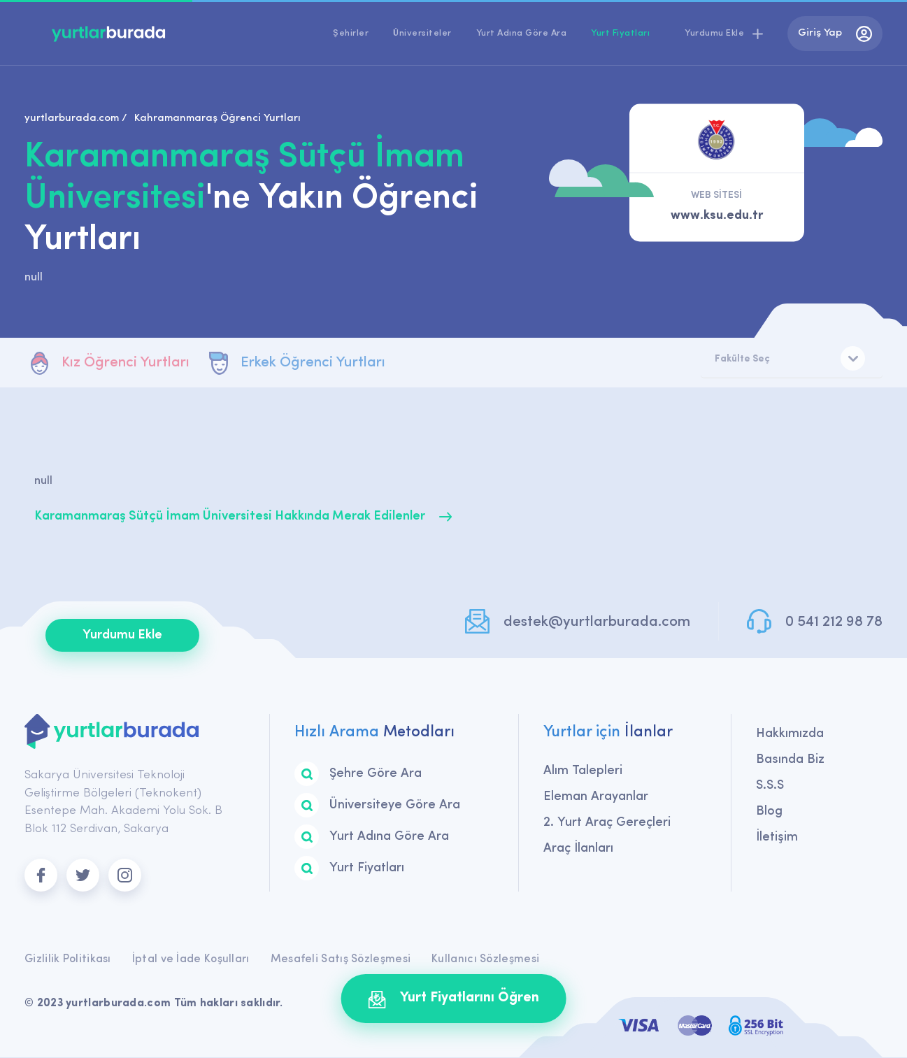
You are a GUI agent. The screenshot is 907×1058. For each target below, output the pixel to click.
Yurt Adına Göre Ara (521, 33)
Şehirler (351, 33)
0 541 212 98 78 (834, 622)
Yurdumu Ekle (122, 636)
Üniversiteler (422, 33)
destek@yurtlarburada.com (594, 622)
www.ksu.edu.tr (717, 216)
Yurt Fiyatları (620, 33)
